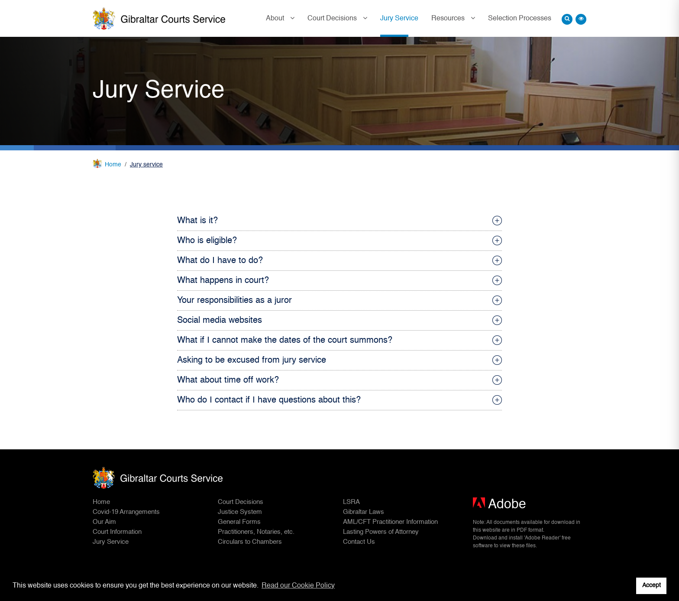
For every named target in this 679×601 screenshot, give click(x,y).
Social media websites (219, 320)
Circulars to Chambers (250, 542)
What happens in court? (223, 280)
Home (113, 165)
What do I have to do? (220, 261)
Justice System (240, 512)
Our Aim (104, 522)
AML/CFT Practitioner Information (390, 522)
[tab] (339, 221)
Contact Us (359, 542)
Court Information (117, 532)
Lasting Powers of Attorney (381, 532)
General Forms (239, 522)
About (276, 18)
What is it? (197, 221)
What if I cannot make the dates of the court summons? (284, 340)
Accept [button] (651, 585)
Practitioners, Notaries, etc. (256, 532)
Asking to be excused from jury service (251, 360)
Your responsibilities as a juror (234, 300)
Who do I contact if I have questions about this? (269, 400)
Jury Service (399, 18)
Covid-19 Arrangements (126, 512)
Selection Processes (519, 18)
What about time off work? (228, 380)
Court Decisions (333, 18)
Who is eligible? (207, 241)
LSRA (351, 502)
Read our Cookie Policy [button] (298, 585)
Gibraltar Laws (363, 512)
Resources (448, 18)
